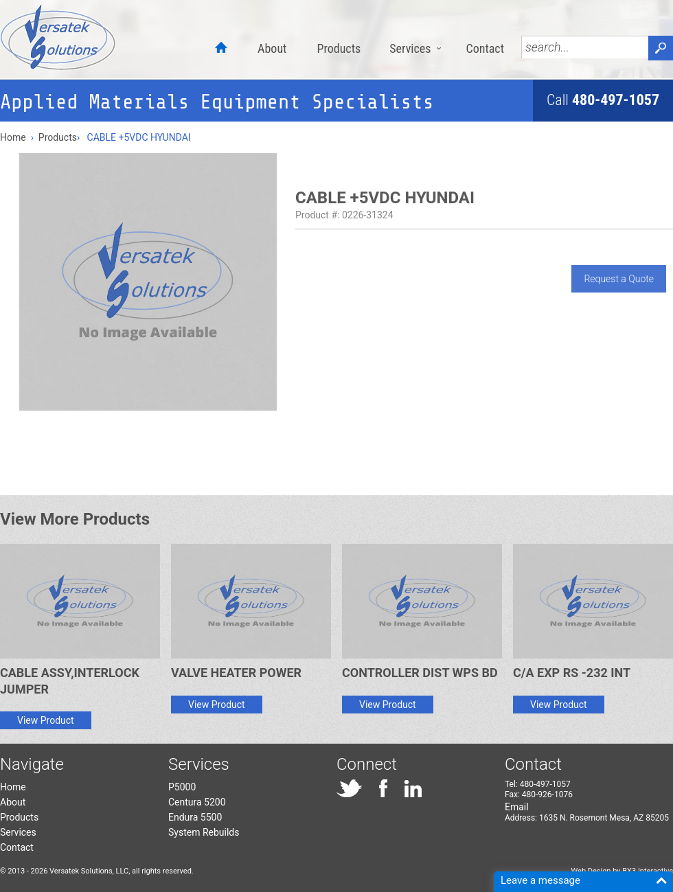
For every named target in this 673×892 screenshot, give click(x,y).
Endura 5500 (195, 817)
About (272, 48)
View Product (45, 720)
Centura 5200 (197, 802)
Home (13, 137)
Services (410, 48)
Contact (485, 48)
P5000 (182, 786)
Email (517, 806)
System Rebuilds (203, 832)
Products (339, 48)
